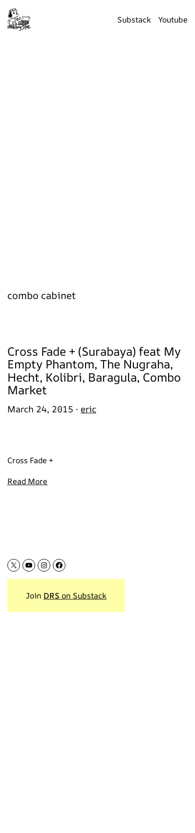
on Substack (75, 595)
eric (88, 409)
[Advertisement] (97, 158)
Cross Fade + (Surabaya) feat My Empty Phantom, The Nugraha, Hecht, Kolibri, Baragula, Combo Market (94, 371)
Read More (27, 481)
